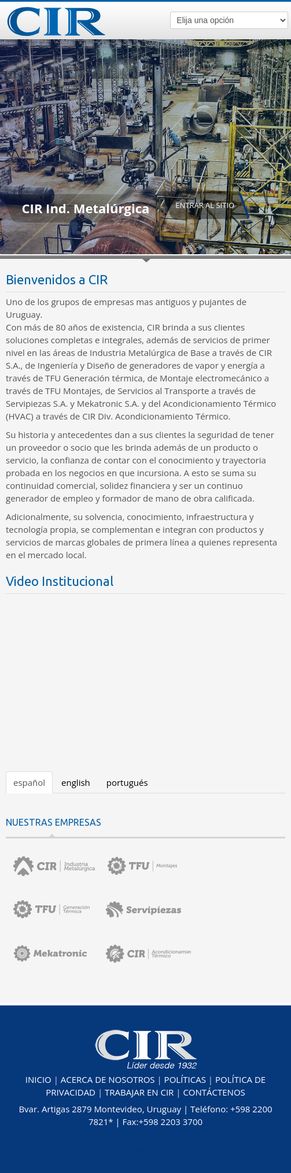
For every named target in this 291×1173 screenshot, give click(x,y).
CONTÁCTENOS (214, 1092)
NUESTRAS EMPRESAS (53, 822)
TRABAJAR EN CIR (139, 1092)
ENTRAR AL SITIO (204, 205)
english (75, 782)
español (29, 782)
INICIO (38, 1079)
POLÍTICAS (185, 1079)
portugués (127, 782)
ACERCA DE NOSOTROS (108, 1079)
